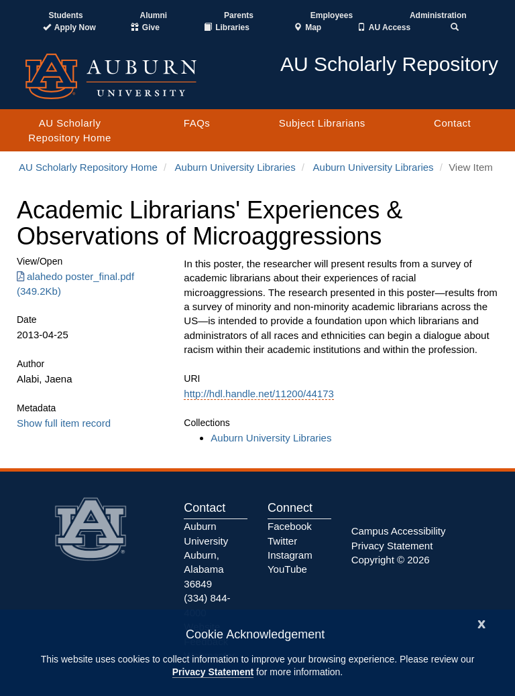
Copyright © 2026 (390, 559)
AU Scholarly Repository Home (69, 130)
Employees (331, 15)
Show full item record (64, 423)
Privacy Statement (212, 672)
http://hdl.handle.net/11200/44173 (259, 393)
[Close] (481, 623)
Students (65, 15)
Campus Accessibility (398, 531)
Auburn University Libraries (235, 167)
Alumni (154, 15)
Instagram (290, 555)
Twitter (282, 541)
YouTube (287, 569)
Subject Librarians (322, 123)
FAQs (197, 123)
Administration (438, 15)
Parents (238, 15)
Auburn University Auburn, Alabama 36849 (206, 554)
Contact (452, 123)
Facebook (290, 526)
